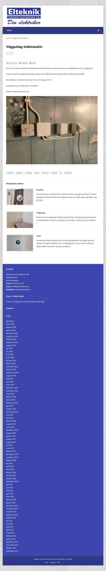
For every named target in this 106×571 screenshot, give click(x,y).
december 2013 (12, 542)
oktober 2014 (11, 512)
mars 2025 (10, 358)
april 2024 (10, 382)
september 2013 (12, 551)
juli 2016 (9, 463)
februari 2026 (11, 327)
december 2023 (12, 388)
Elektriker (19, 173)
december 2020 (12, 412)
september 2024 (12, 373)
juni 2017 (9, 445)
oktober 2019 (11, 421)
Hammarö (45, 173)
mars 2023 (10, 394)
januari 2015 (10, 503)
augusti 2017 (11, 442)
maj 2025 (9, 354)
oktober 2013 (11, 548)
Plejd (38, 236)
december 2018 (12, 430)
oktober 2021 (11, 409)
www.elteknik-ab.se (23, 290)
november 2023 (12, 391)
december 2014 (12, 506)
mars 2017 (10, 448)
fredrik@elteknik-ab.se (21, 287)
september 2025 (12, 342)
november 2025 (12, 336)
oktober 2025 (11, 339)
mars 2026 (10, 324)
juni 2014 (9, 524)
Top (58, 562)
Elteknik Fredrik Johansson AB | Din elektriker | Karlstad (53, 559)
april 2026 (10, 321)
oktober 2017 (11, 439)
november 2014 (12, 509)
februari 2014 (11, 536)
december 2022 (12, 403)
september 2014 (12, 515)
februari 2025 (11, 361)
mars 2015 (10, 497)
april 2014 (10, 530)
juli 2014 (9, 521)
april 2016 (10, 466)
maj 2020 (9, 415)
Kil (60, 173)
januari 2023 (10, 400)
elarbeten (10, 173)
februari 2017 (11, 451)
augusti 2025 (11, 345)
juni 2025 (9, 352)
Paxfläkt (39, 190)
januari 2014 (10, 539)
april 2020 (10, 418)
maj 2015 (9, 491)
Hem (8, 38)
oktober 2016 (11, 460)
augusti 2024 (11, 376)
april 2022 (10, 406)
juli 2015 (9, 485)
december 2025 (12, 333)
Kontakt (52, 562)
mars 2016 (10, 469)
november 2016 (12, 457)
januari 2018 (10, 436)
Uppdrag (25, 63)
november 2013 (12, 545)
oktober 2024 (11, 370)
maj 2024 (9, 379)
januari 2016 (10, 475)
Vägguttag (67, 173)
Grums (37, 173)
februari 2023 (11, 397)
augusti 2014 (11, 518)
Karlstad (54, 173)
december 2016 (12, 454)
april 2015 (10, 494)
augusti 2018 (11, 433)
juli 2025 (9, 348)
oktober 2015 (11, 479)
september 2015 (12, 481)
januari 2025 (10, 364)
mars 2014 (10, 533)
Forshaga (28, 173)
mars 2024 (10, 385)
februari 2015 (11, 500)
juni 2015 (9, 488)
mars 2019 (10, 427)
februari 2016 (11, 473)
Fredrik (33, 63)
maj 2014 (9, 527)
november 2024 (12, 367)
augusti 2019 (11, 424)
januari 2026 (10, 330)
